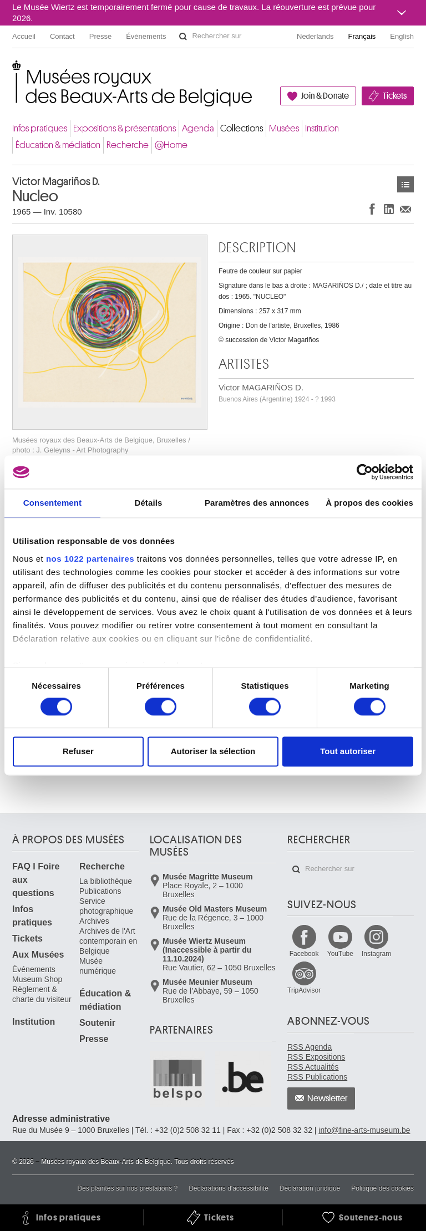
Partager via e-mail (405, 209)
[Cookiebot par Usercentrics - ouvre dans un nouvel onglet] (364, 472)
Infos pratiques (39, 128)
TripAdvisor (304, 990)
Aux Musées (38, 954)
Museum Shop (37, 979)
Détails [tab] (148, 502)
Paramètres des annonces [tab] (257, 502)
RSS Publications (317, 1076)
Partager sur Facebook (372, 209)
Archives (94, 921)
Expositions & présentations (124, 128)
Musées (284, 128)
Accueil (24, 36)
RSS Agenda (309, 1046)
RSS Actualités (313, 1066)
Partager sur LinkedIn (389, 209)
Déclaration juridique (310, 1188)
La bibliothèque (105, 881)
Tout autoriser (348, 751)
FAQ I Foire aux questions (35, 880)
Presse (100, 36)
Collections (241, 128)
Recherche (127, 145)
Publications (100, 891)
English (402, 36)
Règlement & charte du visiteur (42, 994)
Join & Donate (325, 95)
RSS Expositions (316, 1056)
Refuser (78, 751)
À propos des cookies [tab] (369, 502)
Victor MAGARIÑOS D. (277, 393)
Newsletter (327, 1098)
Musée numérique (97, 966)
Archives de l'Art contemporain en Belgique (108, 941)
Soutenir (97, 1022)
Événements (146, 36)
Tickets (395, 95)
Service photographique (106, 906)
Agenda (198, 128)
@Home (171, 145)
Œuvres (405, 184)
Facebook (304, 954)
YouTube (340, 954)
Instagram (376, 954)
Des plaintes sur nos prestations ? (127, 1188)
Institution (322, 128)
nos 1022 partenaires (90, 558)
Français (362, 36)
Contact (62, 36)
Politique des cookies (382, 1188)
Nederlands (315, 36)
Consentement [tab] (52, 502)
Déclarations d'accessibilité (228, 1188)
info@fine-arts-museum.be (364, 1130)
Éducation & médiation (58, 145)
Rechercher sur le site (183, 36)
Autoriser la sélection (213, 751)
